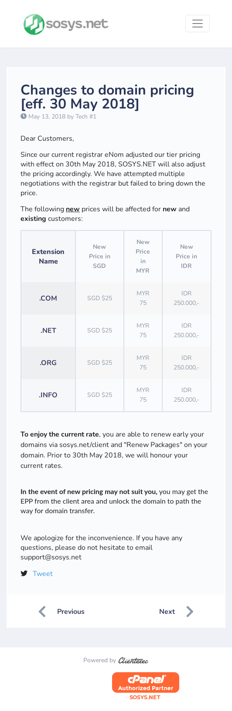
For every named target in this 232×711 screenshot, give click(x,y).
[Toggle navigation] (197, 23)
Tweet (43, 574)
